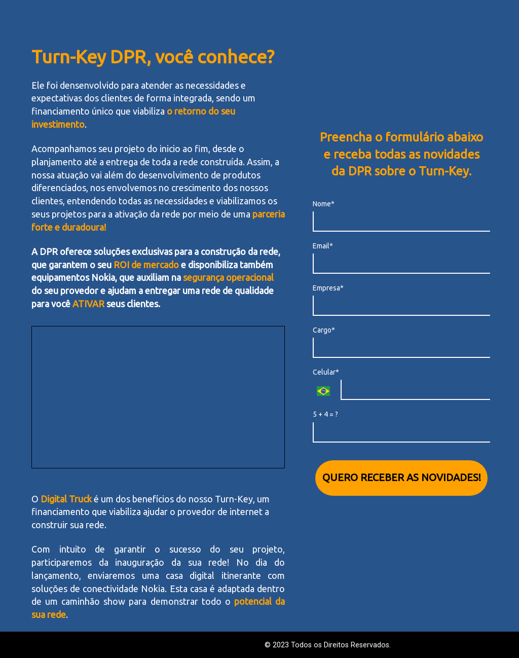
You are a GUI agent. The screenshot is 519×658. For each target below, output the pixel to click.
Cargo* (324, 330)
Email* (323, 246)
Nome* (324, 204)
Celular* (326, 372)
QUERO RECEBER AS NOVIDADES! (401, 477)
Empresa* (328, 288)
